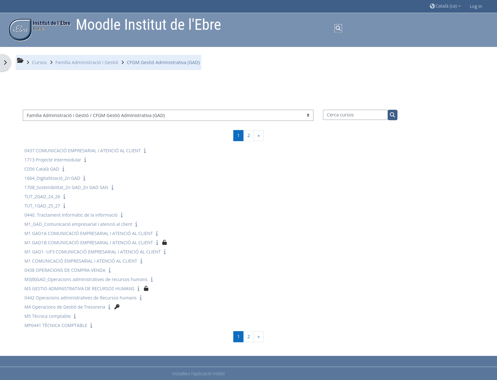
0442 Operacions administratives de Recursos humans (80, 298)
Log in (476, 6)
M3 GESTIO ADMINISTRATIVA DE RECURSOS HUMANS (79, 288)
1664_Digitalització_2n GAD (52, 178)
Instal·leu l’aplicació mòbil (198, 373)
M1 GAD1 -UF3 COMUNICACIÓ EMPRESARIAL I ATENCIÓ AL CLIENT (92, 252)
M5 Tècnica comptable (47, 316)
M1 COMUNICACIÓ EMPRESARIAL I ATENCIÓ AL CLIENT (80, 261)
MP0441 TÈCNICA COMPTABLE (55, 325)
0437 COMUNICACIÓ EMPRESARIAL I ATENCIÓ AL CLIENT (82, 150)
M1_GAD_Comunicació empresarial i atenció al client (78, 224)
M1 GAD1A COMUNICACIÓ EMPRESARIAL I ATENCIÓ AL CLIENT (88, 233)
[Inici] (38, 29)
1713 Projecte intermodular (52, 160)
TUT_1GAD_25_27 (42, 206)
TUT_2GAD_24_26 (42, 196)
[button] (445, 6)
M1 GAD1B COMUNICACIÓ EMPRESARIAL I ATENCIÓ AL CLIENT (88, 242)
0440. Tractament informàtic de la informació (71, 215)
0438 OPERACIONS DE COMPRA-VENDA (65, 270)
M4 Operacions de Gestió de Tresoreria (64, 307)
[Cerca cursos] (355, 115)
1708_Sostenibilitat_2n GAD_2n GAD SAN (66, 187)
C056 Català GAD (41, 169)
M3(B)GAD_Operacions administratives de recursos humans (86, 279)
